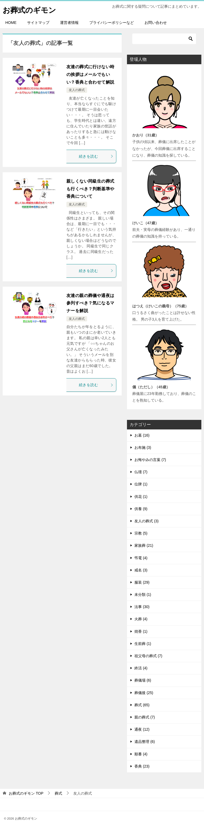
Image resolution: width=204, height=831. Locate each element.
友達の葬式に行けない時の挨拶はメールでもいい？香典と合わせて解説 (90, 74)
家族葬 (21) (143, 545)
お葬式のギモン (31, 9)
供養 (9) (140, 509)
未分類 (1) (142, 594)
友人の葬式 (77, 90)
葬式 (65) (142, 705)
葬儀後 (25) (143, 693)
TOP (26, 793)
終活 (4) (140, 668)
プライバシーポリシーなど (111, 22)
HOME (10, 22)
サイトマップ (38, 22)
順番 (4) (140, 754)
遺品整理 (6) (144, 741)
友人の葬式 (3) (146, 521)
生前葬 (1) (142, 643)
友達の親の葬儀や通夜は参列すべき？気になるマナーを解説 (90, 303)
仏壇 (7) (140, 472)
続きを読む (96, 156)
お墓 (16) (142, 435)
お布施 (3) (142, 447)
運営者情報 (69, 22)
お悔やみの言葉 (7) (150, 460)
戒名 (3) (140, 570)
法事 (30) (142, 607)
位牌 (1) (140, 484)
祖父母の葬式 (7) (148, 656)
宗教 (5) (140, 533)
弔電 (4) (140, 558)
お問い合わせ (155, 22)
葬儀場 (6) (142, 680)
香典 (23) (142, 766)
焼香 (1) (140, 631)
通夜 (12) (142, 729)
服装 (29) (142, 582)
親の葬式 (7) (144, 717)
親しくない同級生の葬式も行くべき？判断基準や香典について (90, 189)
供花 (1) (140, 496)
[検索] (164, 38)
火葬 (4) (140, 619)
